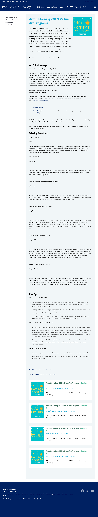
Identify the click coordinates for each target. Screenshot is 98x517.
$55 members (36, 111)
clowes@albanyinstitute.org (41, 101)
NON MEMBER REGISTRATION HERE (42, 374)
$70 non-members (37, 108)
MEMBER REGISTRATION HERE (40, 370)
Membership (35, 113)
